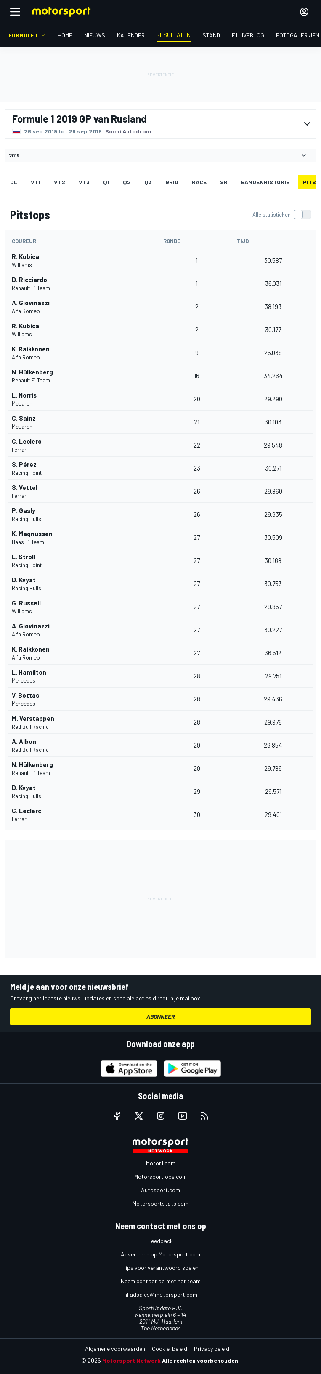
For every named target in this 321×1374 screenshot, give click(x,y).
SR (224, 182)
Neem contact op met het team (161, 1281)
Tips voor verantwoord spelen (160, 1267)
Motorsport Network (131, 1360)
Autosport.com (160, 1189)
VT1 (35, 182)
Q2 (127, 182)
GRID (171, 182)
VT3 (84, 182)
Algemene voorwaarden (115, 1348)
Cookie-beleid (169, 1348)
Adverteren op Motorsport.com (160, 1254)
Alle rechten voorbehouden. (201, 1360)
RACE (199, 182)
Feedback (160, 1240)
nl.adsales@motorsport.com (160, 1294)
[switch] (281, 214)
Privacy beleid (211, 1348)
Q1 (106, 182)
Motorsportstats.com (160, 1203)
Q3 (148, 182)
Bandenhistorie (265, 182)
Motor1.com (160, 1163)
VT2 (59, 182)
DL (13, 182)
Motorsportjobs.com (160, 1176)
